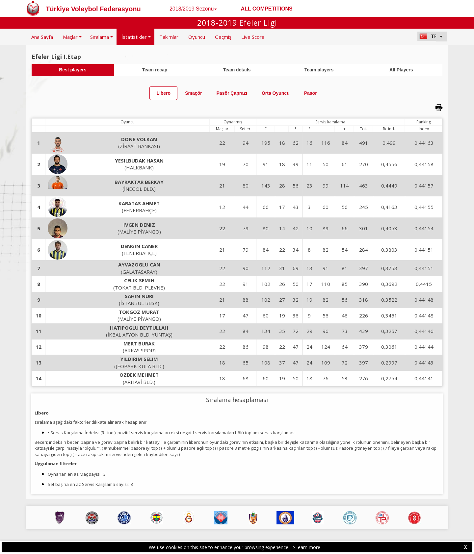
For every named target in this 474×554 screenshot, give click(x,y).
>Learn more (306, 547)
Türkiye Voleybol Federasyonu (93, 9)
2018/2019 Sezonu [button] (193, 9)
